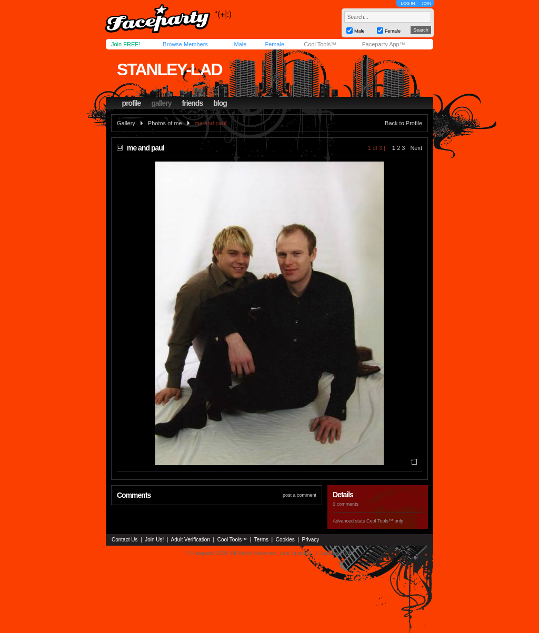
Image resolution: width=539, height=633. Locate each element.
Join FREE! (126, 44)
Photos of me (165, 123)
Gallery (126, 123)
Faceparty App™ (383, 44)
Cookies (285, 539)
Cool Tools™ (320, 44)
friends (192, 103)
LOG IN (408, 3)
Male (240, 44)
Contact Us (124, 539)
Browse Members (185, 44)
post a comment (299, 495)
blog (220, 103)
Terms (261, 539)
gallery (161, 103)
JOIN (426, 3)
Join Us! (154, 539)
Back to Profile (403, 123)
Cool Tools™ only (384, 521)
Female (274, 44)
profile (131, 103)
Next (416, 148)
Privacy (311, 539)
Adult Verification (190, 539)
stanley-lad (169, 69)
